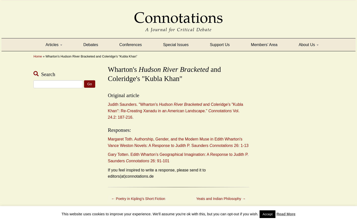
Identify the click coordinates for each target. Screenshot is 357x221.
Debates (90, 45)
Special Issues (176, 45)
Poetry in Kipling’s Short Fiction (138, 199)
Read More (286, 214)
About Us (309, 45)
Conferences (130, 45)
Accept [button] (267, 214)
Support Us (220, 45)
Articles (54, 45)
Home (37, 56)
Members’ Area (264, 45)
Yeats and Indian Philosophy (221, 199)
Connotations (178, 14)
